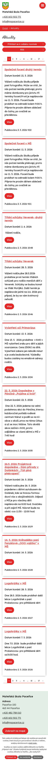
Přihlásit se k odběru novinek (26, 44)
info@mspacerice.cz (13, 21)
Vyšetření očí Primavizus (20, 327)
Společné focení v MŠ (18, 143)
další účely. (33, 743)
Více (9, 122)
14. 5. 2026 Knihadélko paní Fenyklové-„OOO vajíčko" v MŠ (22, 543)
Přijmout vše (11, 757)
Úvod (5, 28)
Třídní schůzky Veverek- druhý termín (23, 219)
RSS (32, 49)
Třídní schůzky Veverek (19, 261)
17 (39, 59)
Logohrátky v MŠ (15, 583)
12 (31, 59)
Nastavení (38, 757)
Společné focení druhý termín (23, 69)
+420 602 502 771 (11, 16)
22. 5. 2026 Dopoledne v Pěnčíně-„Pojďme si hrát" (20, 392)
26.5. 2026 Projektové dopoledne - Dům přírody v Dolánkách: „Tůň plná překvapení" (22, 468)
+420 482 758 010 (11, 712)
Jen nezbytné (25, 757)
